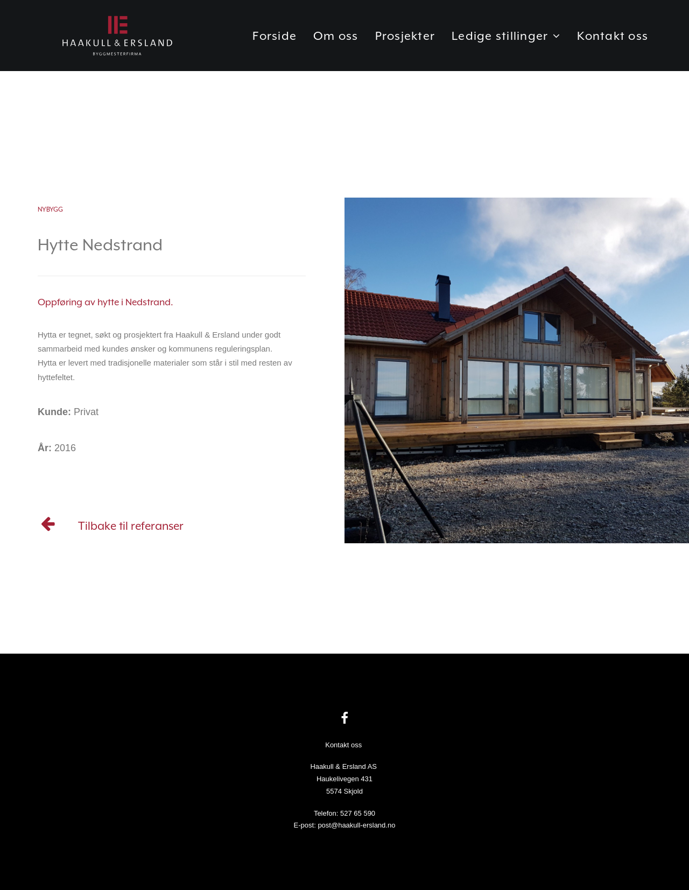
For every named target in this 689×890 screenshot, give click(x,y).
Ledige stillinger (506, 44)
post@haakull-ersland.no (356, 825)
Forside (274, 44)
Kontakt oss (612, 44)
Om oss (335, 44)
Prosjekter (405, 44)
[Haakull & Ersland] (121, 44)
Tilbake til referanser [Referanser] (131, 526)
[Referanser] (48, 527)
